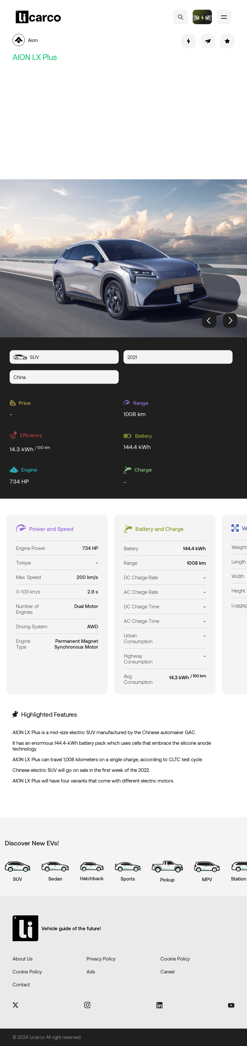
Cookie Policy (175, 958)
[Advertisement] (123, 121)
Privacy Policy (101, 958)
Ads (91, 971)
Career (167, 971)
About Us (22, 958)
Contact (21, 984)
